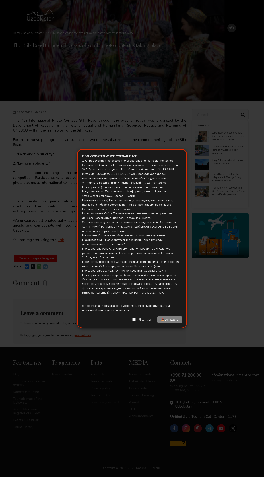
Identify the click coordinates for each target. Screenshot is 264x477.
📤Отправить (169, 319)
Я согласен (146, 320)
